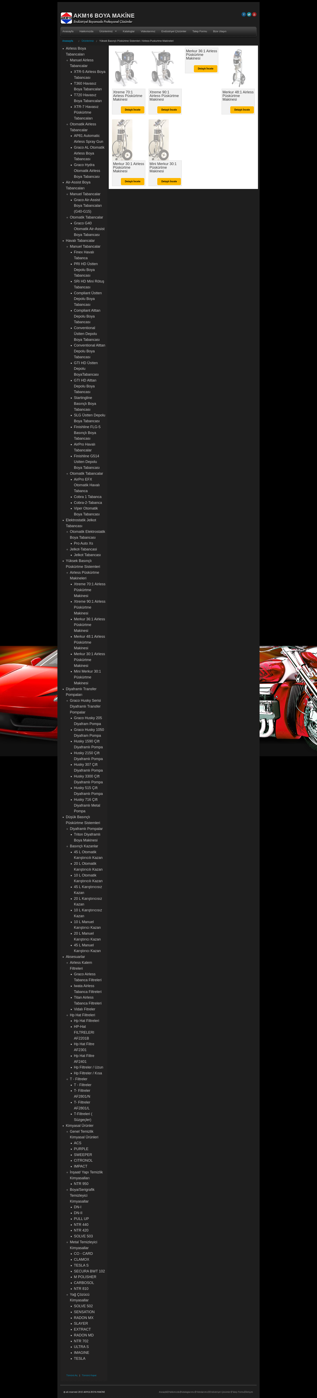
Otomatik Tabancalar (86, 217)
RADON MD (84, 1335)
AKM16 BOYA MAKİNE (97, 18)
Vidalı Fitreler (84, 1009)
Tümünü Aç (72, 1375)
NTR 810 (81, 1289)
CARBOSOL (84, 1283)
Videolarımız (148, 31)
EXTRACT (82, 1329)
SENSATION (84, 1312)
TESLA (80, 1358)
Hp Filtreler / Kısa (88, 1073)
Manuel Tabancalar (85, 194)
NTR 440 (81, 1225)
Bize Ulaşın (219, 31)
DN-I (77, 1207)
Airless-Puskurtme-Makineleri (158, 40)
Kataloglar (129, 31)
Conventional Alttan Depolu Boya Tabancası (89, 351)
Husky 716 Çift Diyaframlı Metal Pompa (87, 805)
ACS (77, 1143)
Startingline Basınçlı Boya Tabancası (85, 404)
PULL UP (81, 1219)
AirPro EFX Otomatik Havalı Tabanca (87, 485)
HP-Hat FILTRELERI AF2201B (84, 1032)
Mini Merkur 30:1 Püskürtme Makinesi (87, 677)
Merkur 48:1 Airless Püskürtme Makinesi (89, 642)
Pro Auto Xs (83, 543)
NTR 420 (81, 1230)
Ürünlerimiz (106, 31)
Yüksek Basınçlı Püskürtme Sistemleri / (120, 40)
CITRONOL (83, 1160)
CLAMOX (81, 1259)
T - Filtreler (79, 1079)
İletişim (249, 1392)
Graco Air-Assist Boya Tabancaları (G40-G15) (88, 206)
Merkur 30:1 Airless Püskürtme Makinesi (89, 660)
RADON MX (84, 1318)
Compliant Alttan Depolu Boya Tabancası (87, 316)
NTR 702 (81, 1341)
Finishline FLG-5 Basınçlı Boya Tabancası (87, 433)
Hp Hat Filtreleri (82, 1015)
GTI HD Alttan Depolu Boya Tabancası (85, 386)
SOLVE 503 (83, 1236)
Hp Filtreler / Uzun (88, 1067)
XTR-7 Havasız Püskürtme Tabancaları (86, 112)
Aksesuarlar (75, 957)
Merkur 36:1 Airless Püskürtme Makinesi (89, 625)
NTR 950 (81, 1184)
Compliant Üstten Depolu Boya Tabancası (88, 299)
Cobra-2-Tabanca (88, 503)
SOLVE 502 (83, 1306)
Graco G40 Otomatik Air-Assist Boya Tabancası (89, 229)
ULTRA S (81, 1347)
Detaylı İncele (133, 109)
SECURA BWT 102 (89, 1271)
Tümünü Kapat (89, 1375)
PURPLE (81, 1149)
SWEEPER (83, 1155)
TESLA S (81, 1265)
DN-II (78, 1213)
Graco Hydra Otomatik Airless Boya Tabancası (87, 171)
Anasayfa (67, 31)
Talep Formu (199, 31)
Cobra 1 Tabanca (88, 497)
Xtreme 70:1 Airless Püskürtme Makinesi (90, 590)
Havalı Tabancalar (80, 241)
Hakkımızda (86, 31)
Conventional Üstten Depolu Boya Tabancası (87, 334)
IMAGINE (81, 1353)
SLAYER (81, 1323)
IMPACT (81, 1166)
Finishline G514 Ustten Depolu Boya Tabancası (87, 462)
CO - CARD (83, 1254)
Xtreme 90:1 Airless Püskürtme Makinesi (90, 607)
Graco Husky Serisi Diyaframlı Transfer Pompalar (85, 706)
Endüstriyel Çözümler (173, 31)
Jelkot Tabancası (87, 555)
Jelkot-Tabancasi (83, 549)
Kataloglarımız (188, 1392)
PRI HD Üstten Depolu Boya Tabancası (86, 270)
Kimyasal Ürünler (80, 1126)
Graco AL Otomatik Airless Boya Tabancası (89, 153)
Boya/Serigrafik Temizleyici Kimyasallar (82, 1195)
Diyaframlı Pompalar (86, 829)
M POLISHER (85, 1277)
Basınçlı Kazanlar (84, 846)
